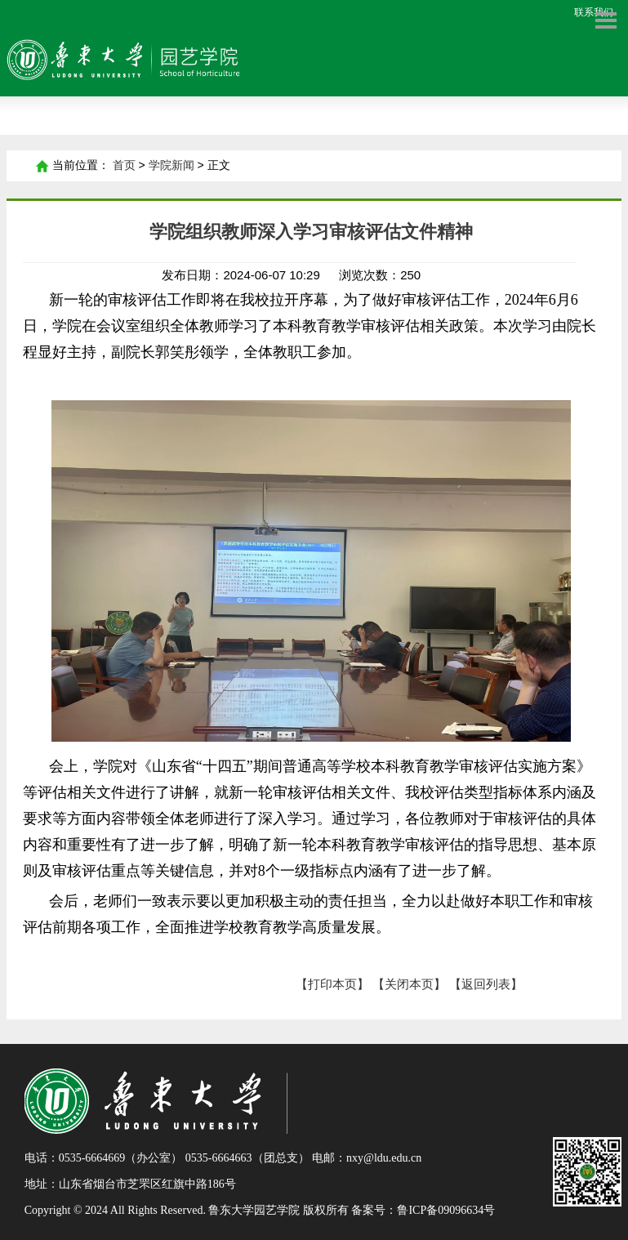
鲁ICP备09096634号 (446, 1210)
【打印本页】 (332, 984)
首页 (41, 165)
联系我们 (593, 12)
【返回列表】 (486, 984)
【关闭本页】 (409, 984)
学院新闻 (171, 165)
